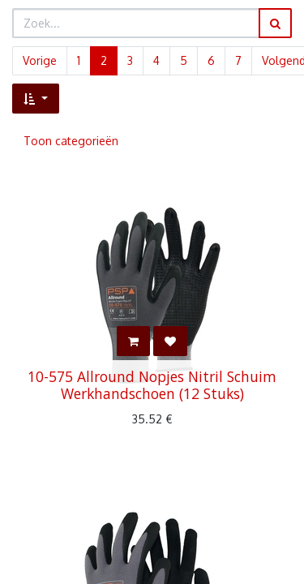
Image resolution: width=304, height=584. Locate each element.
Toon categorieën (71, 141)
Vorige (40, 60)
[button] (35, 99)
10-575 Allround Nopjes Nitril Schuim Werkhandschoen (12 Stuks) (152, 385)
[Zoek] (275, 23)
